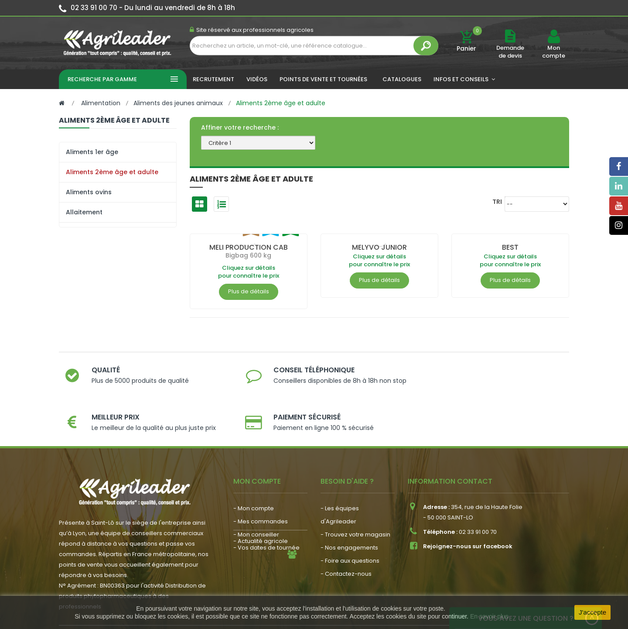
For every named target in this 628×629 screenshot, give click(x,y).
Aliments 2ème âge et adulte (112, 172)
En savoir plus (489, 616)
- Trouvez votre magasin (355, 497)
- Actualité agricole (260, 533)
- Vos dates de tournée (266, 510)
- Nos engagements (349, 510)
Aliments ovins (89, 192)
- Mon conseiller (256, 497)
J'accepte (592, 612)
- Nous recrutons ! (258, 546)
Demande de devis (510, 52)
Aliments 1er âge (92, 152)
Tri (497, 201)
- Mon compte (253, 471)
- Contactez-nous (346, 537)
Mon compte (553, 52)
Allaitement (84, 212)
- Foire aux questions (350, 523)
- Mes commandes (260, 484)
